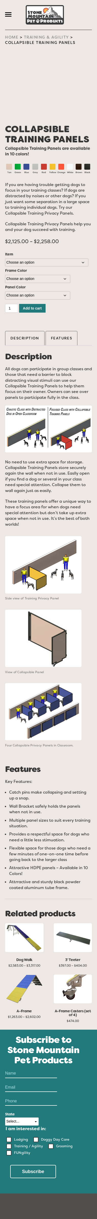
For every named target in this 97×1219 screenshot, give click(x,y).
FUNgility (22, 1152)
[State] (22, 1121)
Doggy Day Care (55, 1139)
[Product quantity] (11, 308)
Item (9, 254)
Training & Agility (46, 37)
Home (11, 37)
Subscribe (33, 1171)
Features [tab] (61, 338)
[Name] (31, 1073)
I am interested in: (26, 1129)
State (10, 1114)
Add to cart (32, 308)
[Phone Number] (31, 1101)
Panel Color (15, 287)
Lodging (21, 1139)
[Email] (31, 1087)
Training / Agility (28, 1146)
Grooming (64, 1146)
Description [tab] (24, 338)
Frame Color (16, 270)
